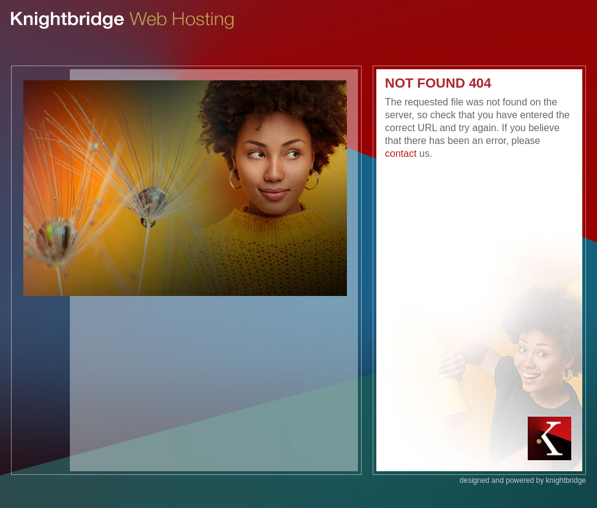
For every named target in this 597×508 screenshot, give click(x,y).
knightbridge (566, 480)
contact (401, 153)
